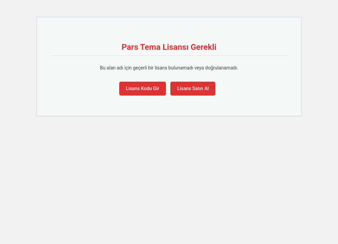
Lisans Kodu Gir (142, 88)
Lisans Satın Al (193, 88)
